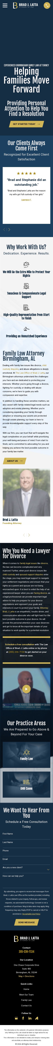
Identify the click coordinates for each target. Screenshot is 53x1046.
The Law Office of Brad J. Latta (30, 373)
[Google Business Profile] (16, 1018)
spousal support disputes (31, 574)
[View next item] (9, 229)
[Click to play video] (26, 689)
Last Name (8, 842)
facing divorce (40, 593)
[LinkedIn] (29, 1018)
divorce (44, 563)
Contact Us (26, 1005)
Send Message (26, 922)
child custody (9, 574)
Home (26, 989)
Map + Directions (26, 976)
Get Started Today (26, 124)
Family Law (26, 1000)
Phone (6, 850)
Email (5, 859)
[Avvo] (36, 1018)
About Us (14, 461)
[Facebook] (23, 1018)
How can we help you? (13, 876)
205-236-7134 (26, 951)
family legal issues (28, 563)
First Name (8, 833)
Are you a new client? (13, 867)
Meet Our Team (26, 994)
